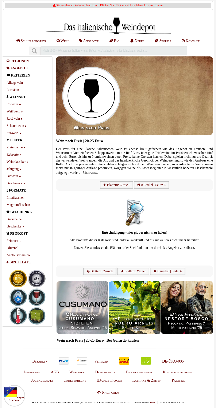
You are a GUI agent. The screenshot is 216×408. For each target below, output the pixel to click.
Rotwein (12, 104)
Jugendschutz (42, 380)
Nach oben (108, 392)
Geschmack (14, 183)
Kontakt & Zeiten (146, 380)
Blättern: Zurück (116, 185)
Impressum (32, 372)
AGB (55, 372)
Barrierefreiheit (139, 372)
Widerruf (77, 372)
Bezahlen (39, 361)
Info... (153, 402)
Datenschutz (105, 372)
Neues (137, 41)
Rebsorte (13, 154)
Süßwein (12, 133)
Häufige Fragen (109, 380)
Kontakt (191, 41)
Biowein (12, 176)
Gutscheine (14, 219)
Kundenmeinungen (177, 372)
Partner (178, 380)
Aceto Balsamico (18, 255)
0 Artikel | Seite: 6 (151, 185)
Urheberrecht (74, 380)
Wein (63, 41)
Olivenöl (12, 248)
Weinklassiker (16, 161)
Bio (114, 41)
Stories (163, 41)
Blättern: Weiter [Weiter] (133, 271)
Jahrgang (13, 169)
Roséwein (13, 118)
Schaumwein (15, 125)
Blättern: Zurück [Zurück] (100, 271)
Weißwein (13, 111)
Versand (101, 361)
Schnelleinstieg (31, 41)
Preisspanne (15, 147)
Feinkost (12, 240)
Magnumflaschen (18, 205)
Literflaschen (15, 197)
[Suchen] (34, 51)
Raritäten (13, 90)
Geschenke (14, 226)
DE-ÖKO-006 (173, 361)
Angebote (89, 41)
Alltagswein (15, 82)
